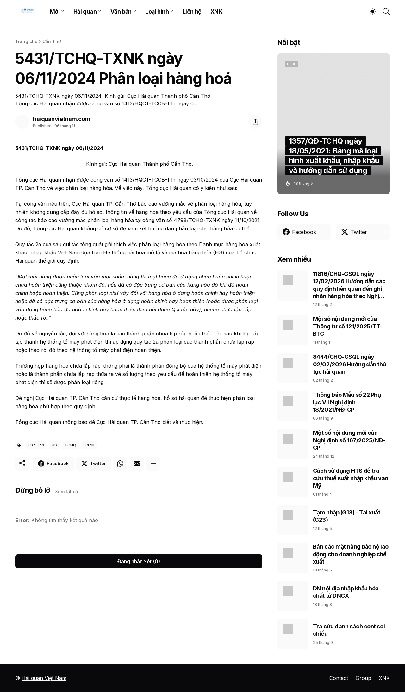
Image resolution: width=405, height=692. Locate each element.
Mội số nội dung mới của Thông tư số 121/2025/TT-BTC (348, 326)
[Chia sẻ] (255, 122)
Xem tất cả (66, 491)
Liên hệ (192, 11)
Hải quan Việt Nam (44, 678)
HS (54, 445)
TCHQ (70, 445)
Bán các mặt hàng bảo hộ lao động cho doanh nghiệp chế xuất (351, 554)
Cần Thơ (51, 41)
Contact (338, 678)
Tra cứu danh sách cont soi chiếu (349, 630)
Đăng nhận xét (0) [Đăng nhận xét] (138, 561)
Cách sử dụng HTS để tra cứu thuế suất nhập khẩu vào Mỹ (350, 478)
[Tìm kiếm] (383, 11)
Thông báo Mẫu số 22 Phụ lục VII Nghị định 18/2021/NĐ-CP (347, 402)
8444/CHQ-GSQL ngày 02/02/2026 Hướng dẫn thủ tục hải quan (349, 364)
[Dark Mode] (369, 11)
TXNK (89, 445)
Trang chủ (26, 41)
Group (363, 678)
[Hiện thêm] (153, 464)
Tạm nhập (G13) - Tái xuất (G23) (346, 516)
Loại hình (157, 11)
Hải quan (85, 11)
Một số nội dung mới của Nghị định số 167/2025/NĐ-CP (349, 440)
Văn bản (121, 11)
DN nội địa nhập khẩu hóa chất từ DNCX (346, 592)
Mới (55, 11)
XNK (216, 11)
